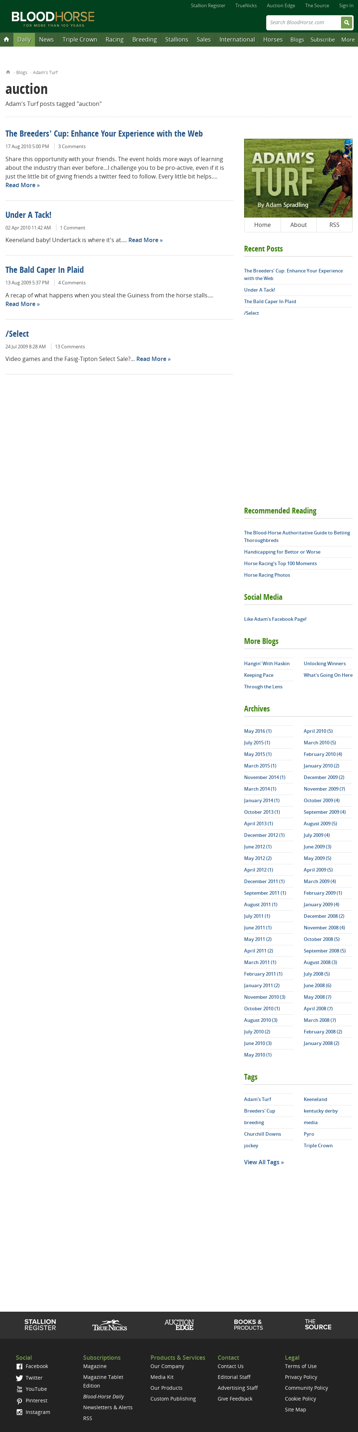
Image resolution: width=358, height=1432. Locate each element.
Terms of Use (301, 1366)
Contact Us (231, 1366)
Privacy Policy (301, 1376)
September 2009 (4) (325, 812)
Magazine (95, 1366)
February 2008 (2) (323, 1031)
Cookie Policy (300, 1398)
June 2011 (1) (258, 927)
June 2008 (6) (317, 985)
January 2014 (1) (262, 800)
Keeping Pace (258, 675)
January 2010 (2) (321, 765)
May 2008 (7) (317, 997)
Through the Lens (263, 686)
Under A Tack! (28, 215)
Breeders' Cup (259, 1111)
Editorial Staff (234, 1376)
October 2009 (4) (322, 800)
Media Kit (162, 1376)
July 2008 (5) (317, 974)
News (46, 39)
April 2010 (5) (318, 731)
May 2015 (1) (258, 754)
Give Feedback (235, 1398)
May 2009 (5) (317, 858)
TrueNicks (246, 5)
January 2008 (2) (321, 1043)
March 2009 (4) (320, 881)
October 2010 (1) (262, 1008)
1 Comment (72, 227)
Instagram (33, 1412)
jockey (251, 1145)
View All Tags (262, 1162)
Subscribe (323, 39)
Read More (20, 185)
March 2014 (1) (260, 789)
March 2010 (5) (320, 742)
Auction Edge (281, 5)
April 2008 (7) (318, 1008)
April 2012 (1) (258, 869)
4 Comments (72, 282)
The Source (317, 5)
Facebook (32, 1366)
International (237, 39)
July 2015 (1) (257, 742)
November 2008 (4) (324, 927)
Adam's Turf (45, 72)
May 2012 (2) (258, 858)
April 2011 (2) (258, 950)
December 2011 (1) (264, 881)
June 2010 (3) (258, 1043)
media (311, 1122)
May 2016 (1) (258, 731)
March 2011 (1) (260, 962)
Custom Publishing (173, 1398)
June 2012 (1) (258, 846)
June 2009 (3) (317, 846)
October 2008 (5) (322, 939)
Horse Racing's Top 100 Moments (280, 563)
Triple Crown (80, 39)
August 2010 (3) (260, 1020)
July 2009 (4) (317, 835)
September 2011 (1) (265, 893)
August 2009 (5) (320, 823)
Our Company (167, 1366)
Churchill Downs (262, 1134)
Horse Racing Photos (267, 575)
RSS (334, 225)
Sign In (346, 5)
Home (8, 71)
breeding (254, 1122)
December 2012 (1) (264, 835)
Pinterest (31, 1400)
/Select (17, 334)
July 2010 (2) (257, 1031)
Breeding (144, 39)
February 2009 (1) (323, 893)
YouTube (31, 1388)
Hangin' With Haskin (267, 663)
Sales (204, 39)
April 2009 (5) (318, 869)
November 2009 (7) (324, 789)
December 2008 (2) (324, 916)
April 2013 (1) (258, 823)
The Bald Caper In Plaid (44, 270)
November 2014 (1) (264, 777)
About (298, 225)
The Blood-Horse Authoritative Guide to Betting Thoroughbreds (297, 536)
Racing (115, 39)
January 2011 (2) (262, 985)
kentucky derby (321, 1111)
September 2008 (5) (325, 950)
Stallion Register (208, 5)
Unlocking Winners (325, 663)
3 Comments (72, 146)
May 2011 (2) (258, 939)
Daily (24, 39)
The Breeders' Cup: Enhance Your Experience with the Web (104, 134)
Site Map (295, 1409)
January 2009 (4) (321, 904)
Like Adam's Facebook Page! (275, 619)
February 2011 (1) (263, 974)
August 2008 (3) (320, 962)
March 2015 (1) (260, 765)
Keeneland (315, 1099)
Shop (248, 1325)
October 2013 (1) (262, 812)
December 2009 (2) (324, 777)
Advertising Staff (238, 1387)
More (348, 39)
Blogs (297, 39)
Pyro (309, 1134)
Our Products (166, 1387)
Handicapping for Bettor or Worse (282, 552)
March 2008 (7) (320, 1020)
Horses (273, 39)
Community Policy (306, 1387)
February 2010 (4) (323, 754)
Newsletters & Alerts (108, 1407)
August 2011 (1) (260, 904)
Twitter (29, 1377)
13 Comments (70, 346)
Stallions (176, 39)
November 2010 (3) (264, 997)
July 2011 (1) (257, 916)
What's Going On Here (328, 675)
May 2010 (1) (258, 1055)
